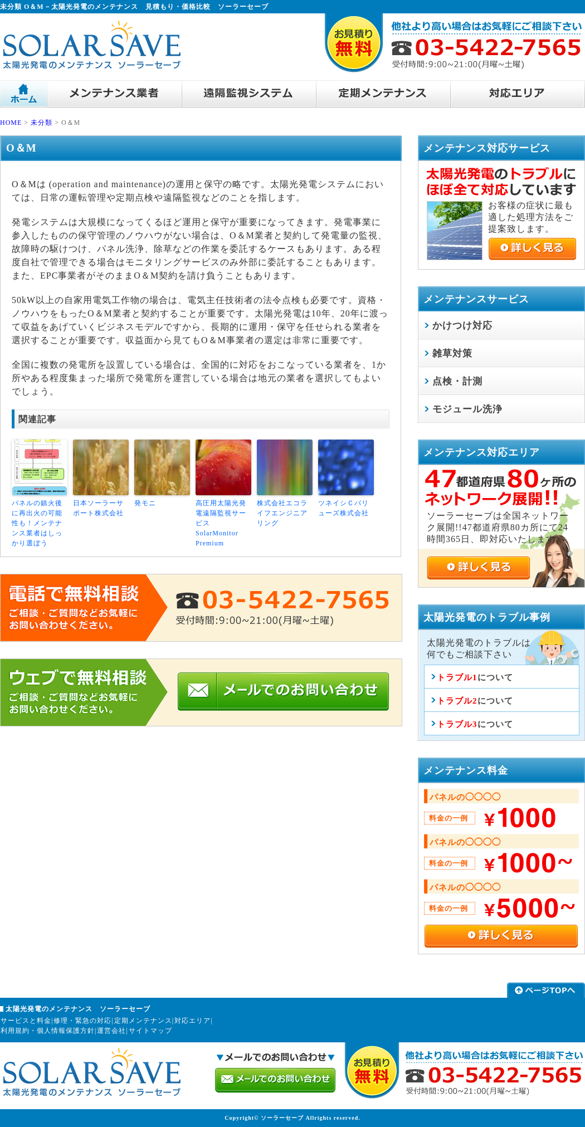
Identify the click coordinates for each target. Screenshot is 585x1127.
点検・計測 (457, 381)
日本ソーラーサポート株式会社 (98, 508)
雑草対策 (452, 353)
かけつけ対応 (462, 325)
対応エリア (192, 1020)
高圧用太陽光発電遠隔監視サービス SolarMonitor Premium (221, 523)
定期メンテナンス (143, 1020)
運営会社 (111, 1031)
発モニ (145, 503)
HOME (11, 122)
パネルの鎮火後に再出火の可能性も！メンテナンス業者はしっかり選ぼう (37, 523)
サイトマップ (150, 1031)
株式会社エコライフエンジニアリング (282, 513)
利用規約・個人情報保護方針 (48, 1031)
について (475, 677)
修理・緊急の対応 (82, 1020)
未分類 (41, 122)
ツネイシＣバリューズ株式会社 (343, 508)
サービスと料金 (26, 1020)
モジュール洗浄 (467, 409)
